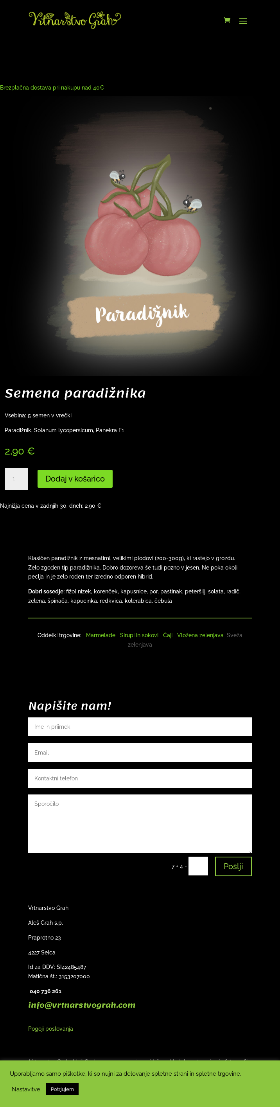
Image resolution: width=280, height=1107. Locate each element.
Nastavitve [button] (26, 1089)
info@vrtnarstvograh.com (81, 1005)
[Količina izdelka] (16, 479)
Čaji (167, 635)
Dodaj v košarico (75, 478)
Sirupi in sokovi (139, 635)
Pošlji (233, 866)
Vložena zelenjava (200, 635)
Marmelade (100, 635)
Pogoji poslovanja (50, 1029)
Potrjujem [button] (62, 1089)
